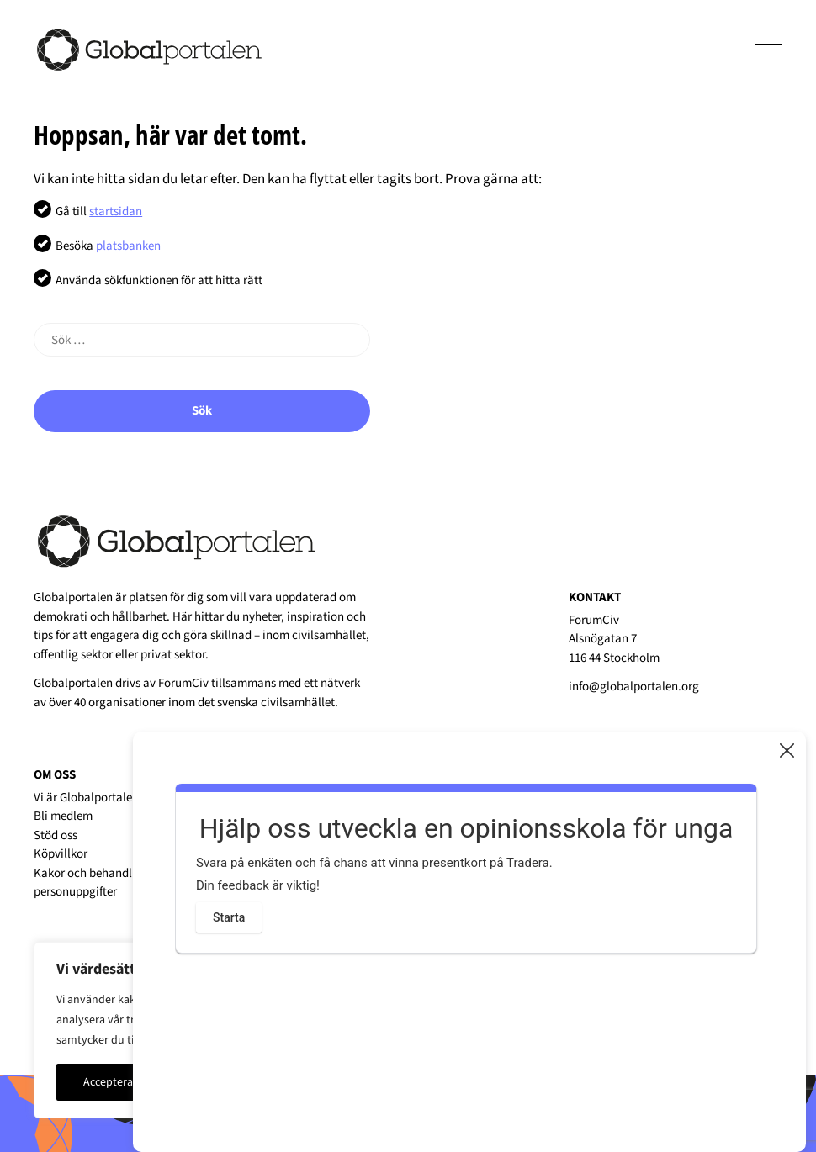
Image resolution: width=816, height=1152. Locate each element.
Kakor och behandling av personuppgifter (99, 882)
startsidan (115, 211)
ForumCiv (183, 683)
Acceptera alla (118, 1082)
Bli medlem (63, 816)
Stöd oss (55, 835)
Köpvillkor (60, 854)
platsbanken (128, 246)
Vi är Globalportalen (86, 797)
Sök (202, 411)
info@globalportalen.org (634, 686)
